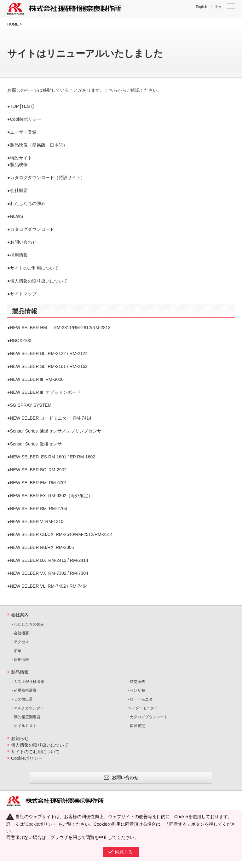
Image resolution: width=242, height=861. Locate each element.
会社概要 (19, 190)
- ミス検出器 (22, 699)
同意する (124, 851)
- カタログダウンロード (148, 717)
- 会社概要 (20, 633)
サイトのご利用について (34, 268)
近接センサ (36, 443)
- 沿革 (16, 651)
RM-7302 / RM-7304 (49, 573)
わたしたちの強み (27, 203)
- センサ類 (136, 690)
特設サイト (21, 157)
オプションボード (45, 392)
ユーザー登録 (23, 132)
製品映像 (19, 164)
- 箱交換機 (136, 681)
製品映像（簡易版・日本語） (38, 145)
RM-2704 (38, 508)
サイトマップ (23, 293)
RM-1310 (37, 521)
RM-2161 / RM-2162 (49, 366)
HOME (13, 24)
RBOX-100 (21, 340)
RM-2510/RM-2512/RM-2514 (61, 534)
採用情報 (19, 255)
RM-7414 (50, 418)
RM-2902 (38, 469)
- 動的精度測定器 (26, 717)
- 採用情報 (20, 659)
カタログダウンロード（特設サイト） (47, 177)
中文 (218, 7)
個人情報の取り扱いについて (38, 280)
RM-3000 (37, 379)
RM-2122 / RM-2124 (49, 353)
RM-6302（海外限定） (51, 495)
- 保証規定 (136, 726)
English (201, 7)
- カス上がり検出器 (28, 681)
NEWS (16, 216)
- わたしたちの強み (28, 624)
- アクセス (20, 642)
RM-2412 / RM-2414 (49, 560)
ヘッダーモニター (143, 708)
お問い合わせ (23, 242)
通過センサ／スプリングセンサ (56, 430)
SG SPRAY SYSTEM (31, 405)
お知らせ (20, 738)
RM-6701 (38, 482)
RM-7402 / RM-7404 (49, 586)
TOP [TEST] (22, 106)
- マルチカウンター (28, 708)
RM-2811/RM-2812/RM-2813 (60, 327)
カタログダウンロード (32, 229)
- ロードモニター (142, 699)
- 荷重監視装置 (24, 690)
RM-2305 (42, 547)
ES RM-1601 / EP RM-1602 (52, 456)
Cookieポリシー (26, 119)
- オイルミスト (24, 726)
